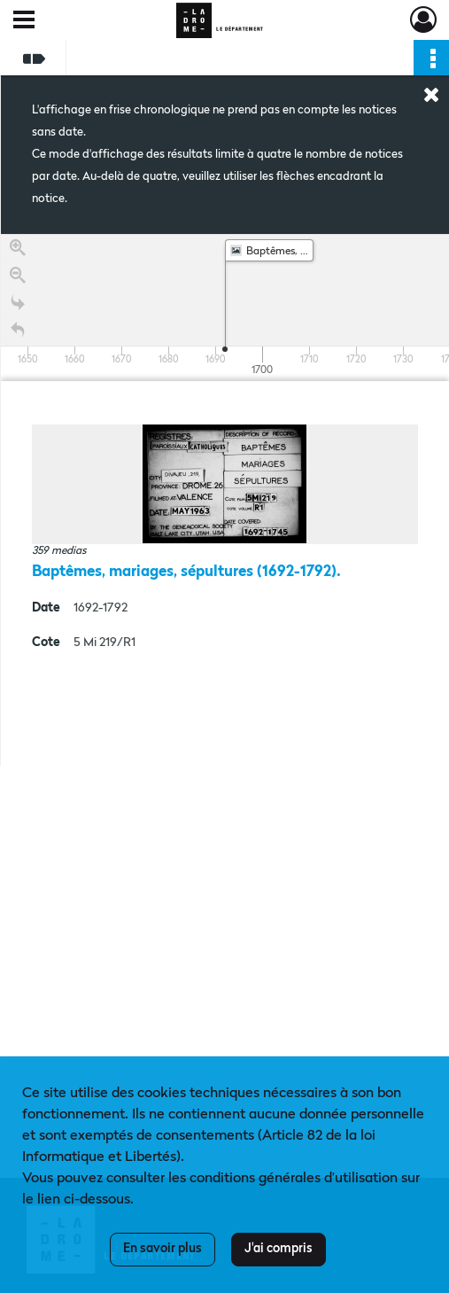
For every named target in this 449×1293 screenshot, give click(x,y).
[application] (225, 307)
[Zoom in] (18, 248)
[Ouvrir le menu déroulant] (24, 21)
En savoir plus (162, 1248)
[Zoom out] (18, 276)
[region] (225, 500)
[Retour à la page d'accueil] (18, 331)
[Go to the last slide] (18, 303)
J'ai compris (278, 1248)
